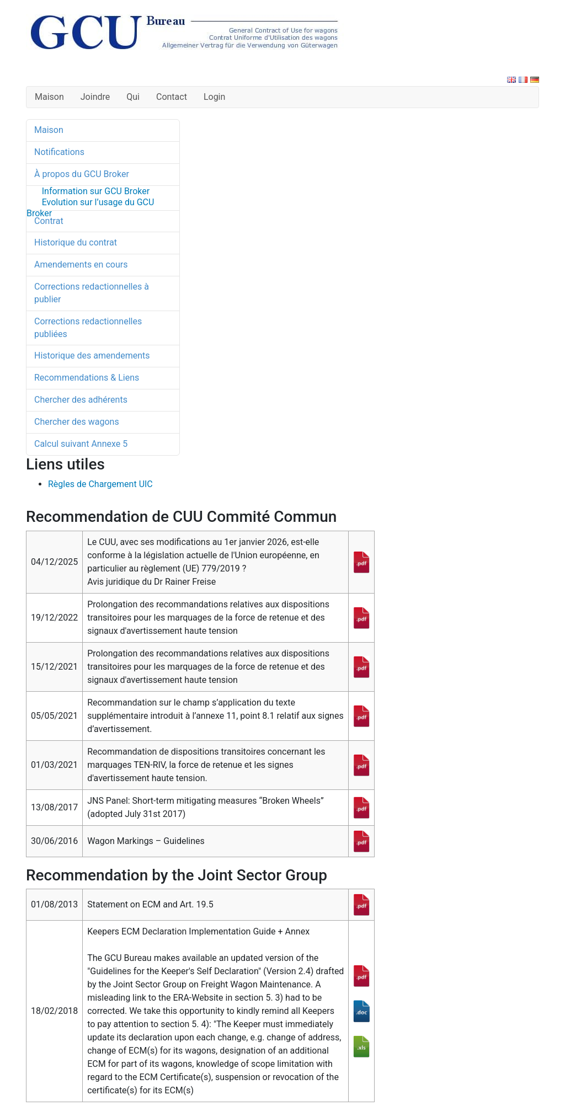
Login (214, 97)
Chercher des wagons (76, 421)
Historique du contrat (75, 242)
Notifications (59, 152)
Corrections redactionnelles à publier (91, 293)
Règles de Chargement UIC (100, 484)
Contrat (48, 221)
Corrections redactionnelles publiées (88, 327)
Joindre (95, 97)
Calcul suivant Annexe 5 (80, 444)
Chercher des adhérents (80, 399)
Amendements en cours (80, 264)
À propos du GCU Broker (81, 174)
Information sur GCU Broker (96, 191)
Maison (49, 97)
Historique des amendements (92, 355)
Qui (133, 97)
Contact (171, 97)
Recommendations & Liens (86, 377)
